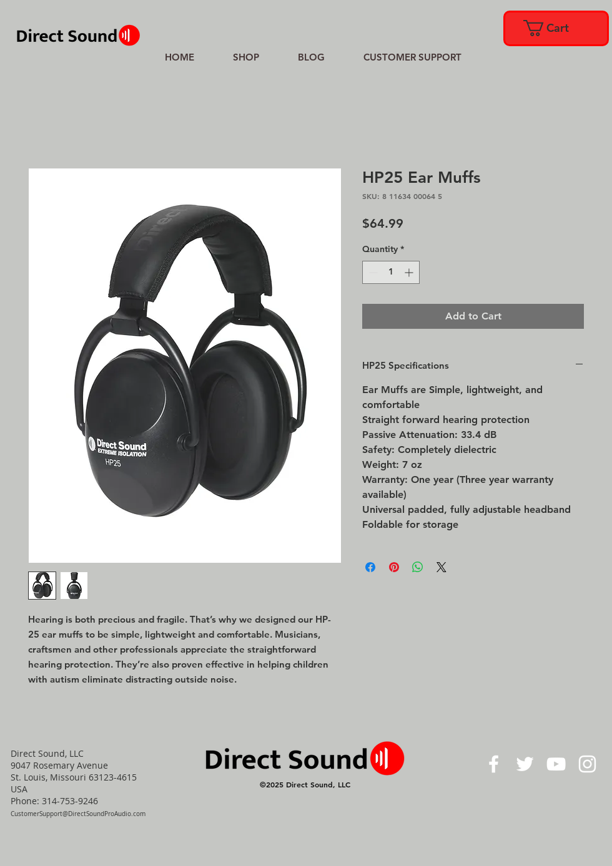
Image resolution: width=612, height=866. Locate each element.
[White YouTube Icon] (556, 764)
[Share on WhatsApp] (417, 567)
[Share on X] (441, 567)
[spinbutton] (391, 272)
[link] (555, 28)
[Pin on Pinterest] (394, 567)
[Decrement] (372, 272)
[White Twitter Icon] (524, 764)
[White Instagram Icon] (587, 764)
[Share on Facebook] (370, 567)
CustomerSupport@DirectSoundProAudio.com (78, 814)
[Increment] (410, 272)
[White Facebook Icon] (493, 764)
